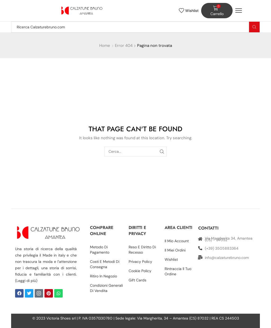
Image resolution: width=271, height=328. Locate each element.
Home (104, 45)
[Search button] (254, 27)
